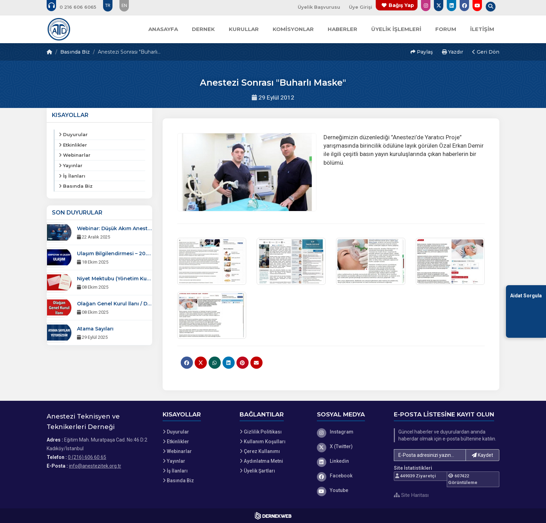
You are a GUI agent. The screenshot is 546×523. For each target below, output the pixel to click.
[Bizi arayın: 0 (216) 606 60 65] (76, 7)
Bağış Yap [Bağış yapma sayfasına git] (401, 5)
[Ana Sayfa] (59, 29)
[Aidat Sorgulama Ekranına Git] (526, 311)
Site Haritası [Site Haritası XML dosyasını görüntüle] (411, 495)
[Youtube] (350, 490)
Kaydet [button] (482, 455)
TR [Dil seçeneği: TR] (107, 5)
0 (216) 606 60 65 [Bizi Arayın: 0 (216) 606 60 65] (87, 457)
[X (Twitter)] (350, 446)
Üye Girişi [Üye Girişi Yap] (360, 7)
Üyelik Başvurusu (319, 7)
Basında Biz (75, 52)
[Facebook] (350, 475)
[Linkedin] (350, 461)
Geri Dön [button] (485, 52)
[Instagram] (350, 431)
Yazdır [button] (452, 52)
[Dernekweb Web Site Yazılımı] (273, 516)
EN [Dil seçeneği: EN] (124, 5)
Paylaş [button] (422, 52)
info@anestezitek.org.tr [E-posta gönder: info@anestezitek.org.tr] (95, 466)
